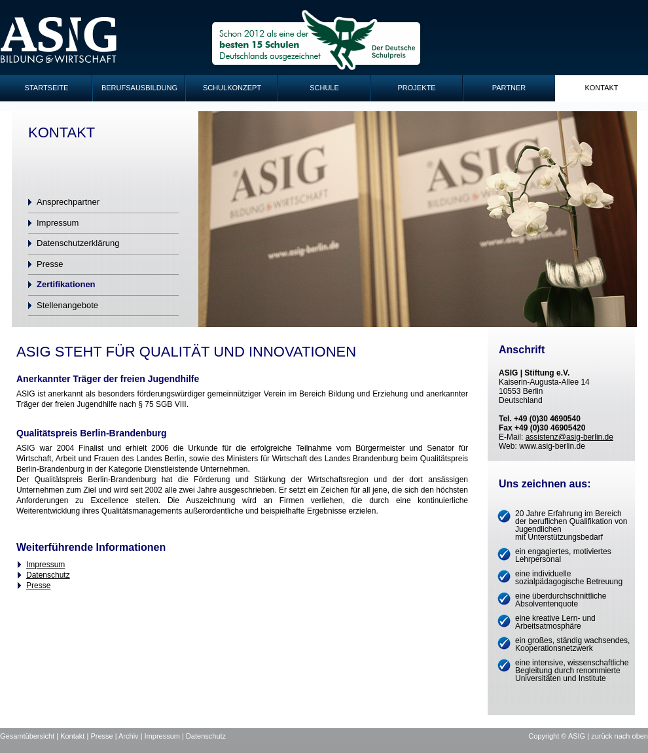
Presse (50, 264)
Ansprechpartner (68, 202)
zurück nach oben (619, 736)
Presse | (104, 736)
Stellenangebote (67, 305)
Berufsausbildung (139, 88)
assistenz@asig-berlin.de (569, 437)
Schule (324, 88)
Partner (509, 88)
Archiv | (131, 736)
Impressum (58, 223)
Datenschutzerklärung (78, 243)
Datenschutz (48, 575)
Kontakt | (75, 736)
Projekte (416, 88)
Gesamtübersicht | (30, 736)
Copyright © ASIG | (559, 736)
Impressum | (165, 736)
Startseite (47, 88)
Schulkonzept (232, 88)
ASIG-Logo (59, 40)
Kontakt (601, 88)
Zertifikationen (66, 284)
